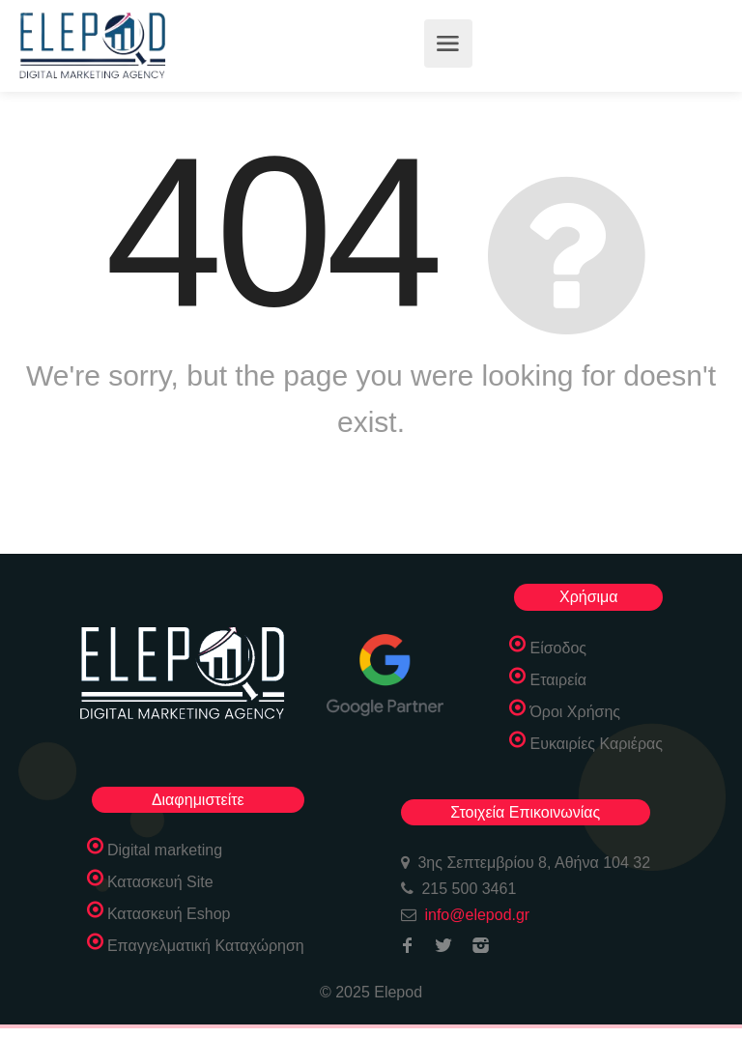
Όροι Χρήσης (574, 712)
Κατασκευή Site (160, 882)
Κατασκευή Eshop (169, 914)
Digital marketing (164, 850)
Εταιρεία (557, 680)
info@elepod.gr (476, 915)
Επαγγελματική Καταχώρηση (205, 945)
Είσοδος (557, 648)
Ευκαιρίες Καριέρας (596, 743)
